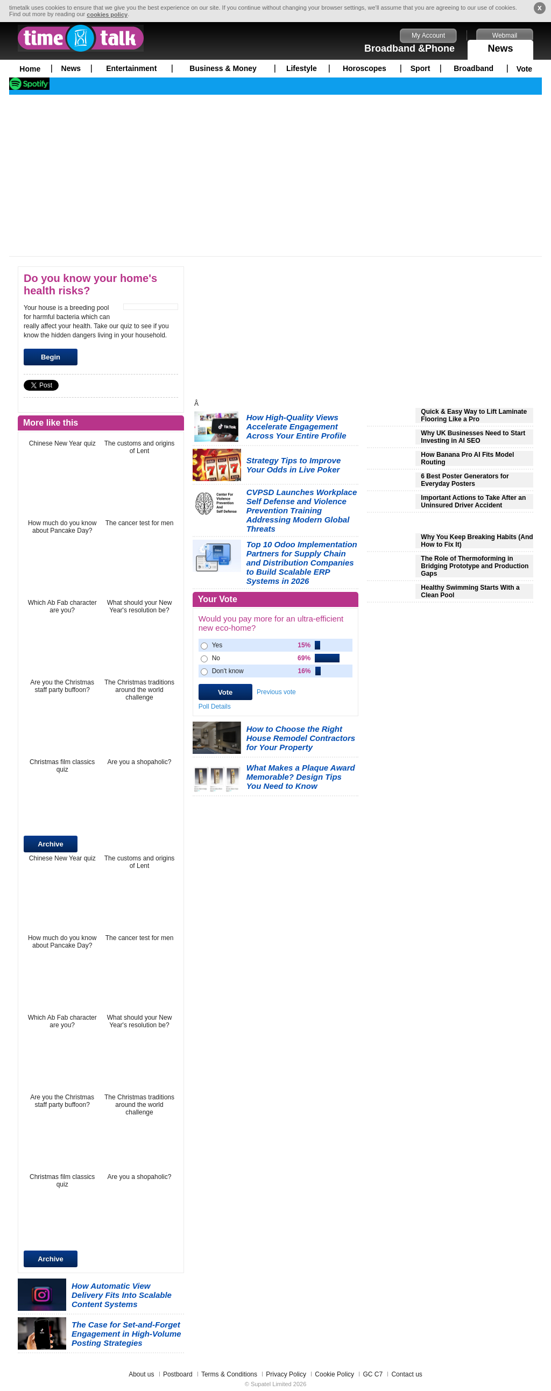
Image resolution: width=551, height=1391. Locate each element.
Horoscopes (364, 68)
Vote (524, 69)
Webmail (504, 35)
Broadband (473, 68)
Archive (50, 844)
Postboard (178, 1374)
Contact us (406, 1374)
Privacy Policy (286, 1374)
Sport (420, 68)
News (500, 47)
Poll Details (215, 706)
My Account (428, 35)
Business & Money (222, 68)
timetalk (81, 38)
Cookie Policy (334, 1374)
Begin (50, 357)
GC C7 (373, 1374)
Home (29, 69)
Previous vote (276, 692)
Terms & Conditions (229, 1374)
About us (141, 1374)
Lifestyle (301, 68)
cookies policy (107, 14)
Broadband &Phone (409, 48)
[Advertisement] (275, 175)
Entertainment (131, 68)
